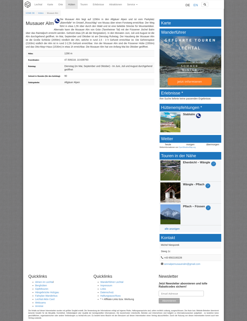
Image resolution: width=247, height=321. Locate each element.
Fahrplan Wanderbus (46, 295)
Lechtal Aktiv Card (45, 299)
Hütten (71, 4)
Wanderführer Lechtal (111, 282)
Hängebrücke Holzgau (47, 292)
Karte (50, 4)
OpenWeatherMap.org (187, 147)
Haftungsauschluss (110, 295)
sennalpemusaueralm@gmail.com (182, 264)
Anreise (39, 306)
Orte (60, 4)
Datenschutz (107, 292)
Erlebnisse (98, 4)
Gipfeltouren (41, 289)
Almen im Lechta (44, 282)
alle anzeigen (172, 228)
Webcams (40, 302)
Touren (84, 4)
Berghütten (41, 285)
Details (190, 122)
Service (132, 4)
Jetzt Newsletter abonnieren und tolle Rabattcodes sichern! (183, 285)
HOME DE (30, 13)
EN (195, 5)
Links (103, 289)
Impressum (106, 285)
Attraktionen (115, 4)
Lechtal (38, 4)
